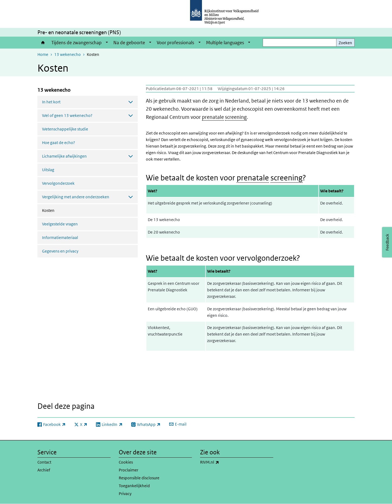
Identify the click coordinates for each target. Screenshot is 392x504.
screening (236, 117)
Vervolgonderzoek (58, 183)
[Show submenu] (107, 43)
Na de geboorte (129, 43)
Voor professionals (175, 43)
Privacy (125, 493)
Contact (44, 462)
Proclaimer (128, 470)
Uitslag (48, 169)
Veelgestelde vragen (60, 224)
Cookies (126, 462)
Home (43, 43)
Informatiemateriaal (60, 237)
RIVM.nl (221, 462)
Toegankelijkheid (134, 485)
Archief (43, 470)
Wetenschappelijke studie (65, 129)
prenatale (213, 117)
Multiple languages (225, 43)
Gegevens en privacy (60, 251)
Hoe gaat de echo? (58, 142)
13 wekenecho (67, 54)
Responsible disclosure (139, 477)
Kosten (62, 210)
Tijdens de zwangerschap (76, 43)
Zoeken (345, 42)
